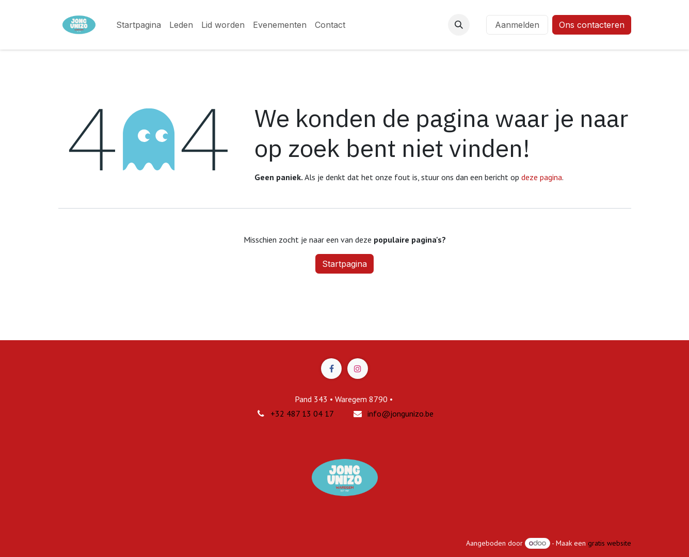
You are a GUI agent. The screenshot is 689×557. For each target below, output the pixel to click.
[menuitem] (138, 24)
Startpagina (344, 264)
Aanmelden (517, 25)
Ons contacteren (591, 25)
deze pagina (541, 177)
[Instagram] (357, 368)
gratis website (609, 543)
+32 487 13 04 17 (302, 413)
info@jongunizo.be (400, 413)
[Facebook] (331, 368)
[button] (459, 25)
